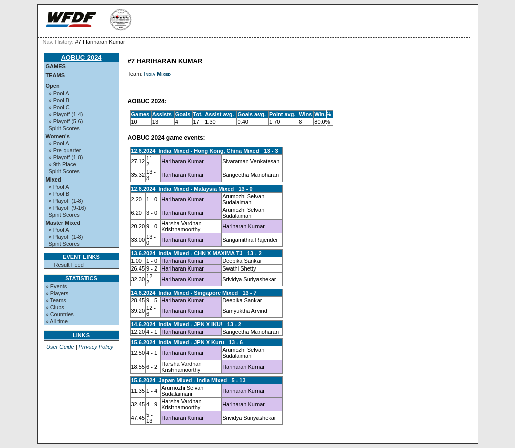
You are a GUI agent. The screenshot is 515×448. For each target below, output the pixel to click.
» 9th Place (62, 164)
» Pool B (59, 100)
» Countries (60, 314)
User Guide (60, 347)
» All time (57, 321)
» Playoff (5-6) (66, 121)
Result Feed (69, 265)
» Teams (56, 300)
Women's (58, 136)
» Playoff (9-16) (68, 208)
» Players (57, 293)
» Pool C (59, 107)
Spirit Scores (64, 128)
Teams (55, 75)
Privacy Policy (96, 347)
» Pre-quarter (65, 150)
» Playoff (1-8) (66, 157)
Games (56, 66)
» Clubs (55, 307)
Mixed (53, 179)
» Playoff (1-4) (66, 114)
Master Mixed (63, 223)
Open (53, 86)
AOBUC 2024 (81, 57)
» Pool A (59, 93)
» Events (56, 286)
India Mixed (157, 74)
